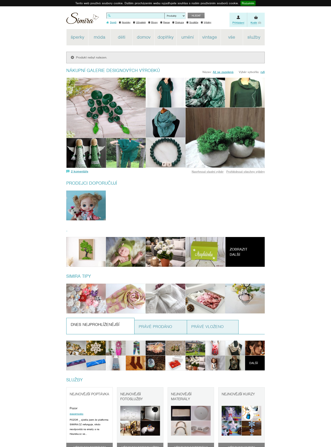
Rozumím (248, 3)
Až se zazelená (223, 72)
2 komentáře (79, 171)
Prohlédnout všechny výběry (245, 171)
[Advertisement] (285, 92)
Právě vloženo (207, 326)
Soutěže (193, 22)
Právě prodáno (155, 326)
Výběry (207, 22)
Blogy (154, 22)
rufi (262, 72)
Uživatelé (141, 22)
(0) (256, 23)
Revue (166, 22)
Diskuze (179, 22)
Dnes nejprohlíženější (95, 324)
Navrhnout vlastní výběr (208, 171)
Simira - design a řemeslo (82, 20)
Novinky (126, 22)
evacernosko (76, 414)
